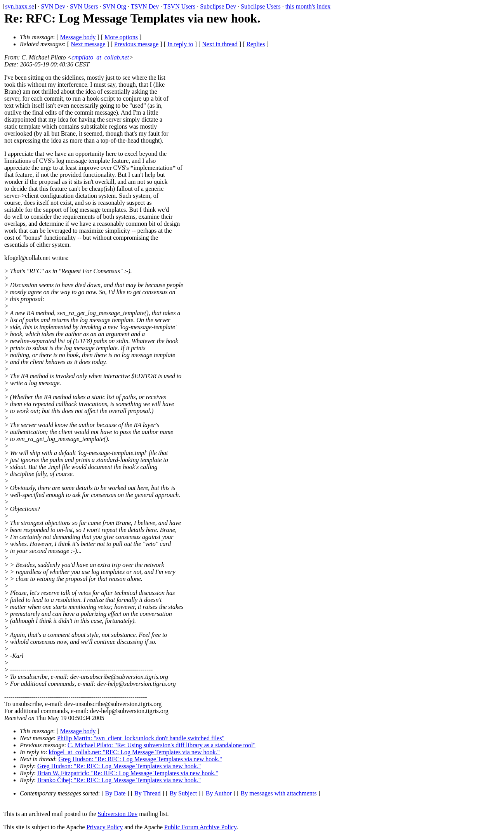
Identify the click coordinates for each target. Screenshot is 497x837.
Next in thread (220, 44)
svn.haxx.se (19, 6)
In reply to (180, 44)
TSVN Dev (145, 6)
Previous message (136, 44)
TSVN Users (179, 6)
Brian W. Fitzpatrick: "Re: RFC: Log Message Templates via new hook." (127, 773)
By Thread (147, 793)
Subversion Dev (118, 814)
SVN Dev (53, 6)
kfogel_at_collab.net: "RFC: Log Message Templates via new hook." (134, 752)
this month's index (308, 6)
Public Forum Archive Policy (200, 827)
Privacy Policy (105, 827)
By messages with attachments (279, 793)
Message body (78, 37)
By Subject (183, 793)
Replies (255, 44)
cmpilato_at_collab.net (100, 57)
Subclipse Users (261, 6)
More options (121, 37)
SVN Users (84, 6)
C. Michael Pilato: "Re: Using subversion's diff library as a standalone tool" (161, 745)
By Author (219, 793)
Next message (88, 44)
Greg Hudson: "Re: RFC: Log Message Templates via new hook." (140, 759)
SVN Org (114, 6)
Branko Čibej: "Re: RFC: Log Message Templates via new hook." (119, 780)
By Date (115, 793)
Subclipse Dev (218, 6)
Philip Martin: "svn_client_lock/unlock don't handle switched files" (140, 738)
